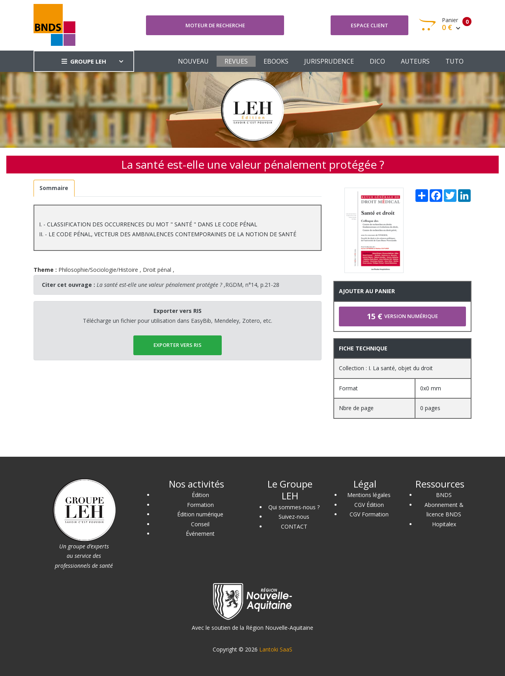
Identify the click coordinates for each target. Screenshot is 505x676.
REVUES (236, 61)
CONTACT (294, 526)
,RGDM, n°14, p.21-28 (188, 284)
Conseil (200, 524)
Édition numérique (200, 514)
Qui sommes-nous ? (294, 507)
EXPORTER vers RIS (177, 344)
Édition (200, 495)
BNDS (444, 495)
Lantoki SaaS (275, 649)
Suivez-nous (294, 516)
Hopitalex (444, 524)
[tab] (54, 188)
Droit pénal (157, 269)
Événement (200, 533)
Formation (200, 504)
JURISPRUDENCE (329, 61)
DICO (377, 61)
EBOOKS (276, 61)
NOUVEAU (193, 61)
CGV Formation (369, 514)
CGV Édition (369, 504)
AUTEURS (415, 61)
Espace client (369, 25)
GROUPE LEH (84, 61)
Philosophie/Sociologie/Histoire (98, 269)
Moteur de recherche (215, 25)
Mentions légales (369, 495)
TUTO (454, 61)
